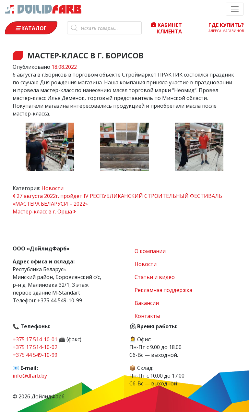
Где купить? (226, 27)
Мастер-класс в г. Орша (44, 211)
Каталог (31, 28)
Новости (53, 188)
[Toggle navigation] (235, 9)
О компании (150, 251)
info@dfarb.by (30, 375)
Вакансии (147, 303)
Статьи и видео (155, 277)
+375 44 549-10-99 (35, 354)
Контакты (147, 316)
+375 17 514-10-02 (35, 347)
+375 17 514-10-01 (35, 339)
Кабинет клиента (166, 27)
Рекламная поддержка (163, 290)
